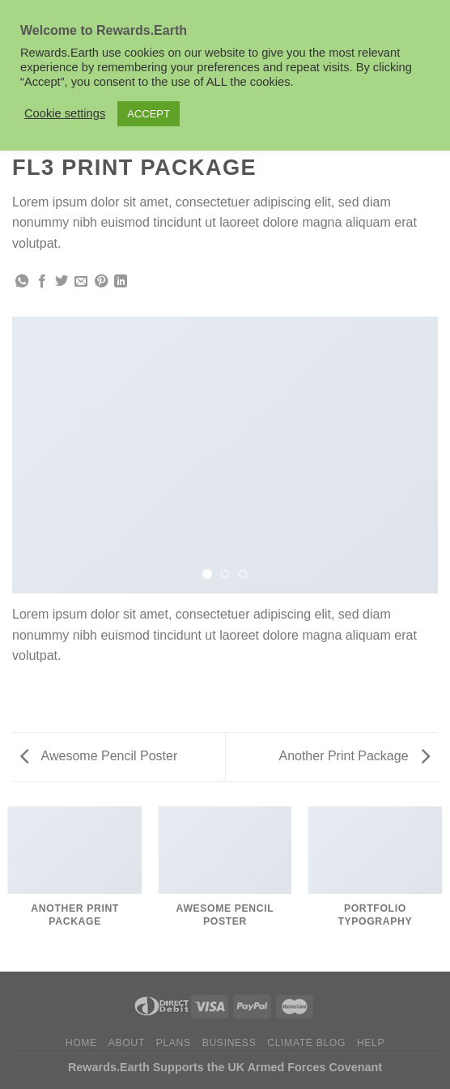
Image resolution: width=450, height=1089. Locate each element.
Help (370, 1043)
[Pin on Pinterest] (101, 281)
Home (81, 1043)
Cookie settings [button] (64, 113)
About (126, 1043)
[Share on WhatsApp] (21, 281)
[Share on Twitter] (61, 281)
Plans (173, 1043)
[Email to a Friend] (80, 281)
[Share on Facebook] (42, 281)
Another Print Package (354, 756)
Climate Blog (306, 1043)
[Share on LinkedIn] (120, 281)
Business (229, 1043)
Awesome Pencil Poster (98, 756)
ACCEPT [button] (148, 114)
